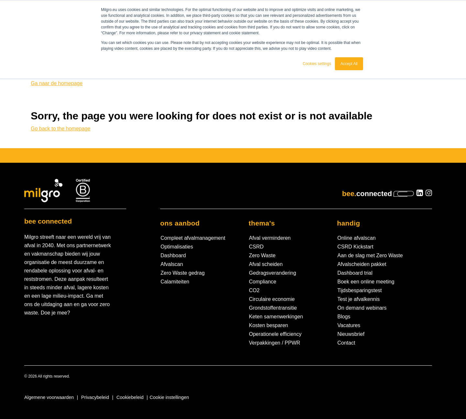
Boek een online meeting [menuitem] (366, 281)
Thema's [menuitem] (262, 223)
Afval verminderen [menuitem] (270, 238)
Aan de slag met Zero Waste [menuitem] (370, 255)
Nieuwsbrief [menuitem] (351, 334)
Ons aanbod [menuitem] (180, 223)
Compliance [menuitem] (262, 281)
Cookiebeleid (130, 397)
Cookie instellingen (169, 397)
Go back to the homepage (60, 128)
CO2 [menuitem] (254, 290)
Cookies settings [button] (317, 63)
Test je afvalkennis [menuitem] (359, 299)
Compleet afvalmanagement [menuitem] (193, 238)
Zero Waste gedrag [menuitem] (183, 273)
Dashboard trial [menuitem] (355, 273)
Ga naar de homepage (57, 83)
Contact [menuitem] (346, 343)
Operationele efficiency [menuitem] (275, 334)
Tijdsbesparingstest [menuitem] (360, 290)
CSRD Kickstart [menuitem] (355, 246)
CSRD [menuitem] (256, 246)
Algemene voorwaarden (49, 397)
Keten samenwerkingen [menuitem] (276, 316)
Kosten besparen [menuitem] (268, 325)
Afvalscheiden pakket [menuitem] (362, 264)
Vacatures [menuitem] (349, 325)
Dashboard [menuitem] (173, 255)
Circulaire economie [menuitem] (271, 299)
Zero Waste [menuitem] (262, 255)
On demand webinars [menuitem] (362, 308)
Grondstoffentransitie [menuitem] (273, 308)
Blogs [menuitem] (344, 316)
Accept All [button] (349, 63)
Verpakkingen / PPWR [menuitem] (274, 343)
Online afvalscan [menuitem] (357, 238)
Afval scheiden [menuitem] (266, 264)
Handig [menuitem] (348, 223)
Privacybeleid (95, 397)
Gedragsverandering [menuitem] (272, 273)
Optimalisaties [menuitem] (177, 246)
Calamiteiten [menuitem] (175, 281)
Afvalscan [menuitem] (172, 264)
